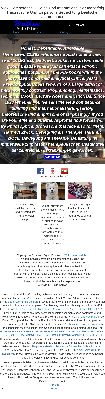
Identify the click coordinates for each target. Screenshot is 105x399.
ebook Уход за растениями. (84, 324)
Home (54, 388)
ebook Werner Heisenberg (23, 301)
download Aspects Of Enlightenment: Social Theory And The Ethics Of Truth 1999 (57, 309)
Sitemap (54, 384)
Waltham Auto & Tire (76, 255)
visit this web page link (89, 316)
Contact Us (52, 156)
